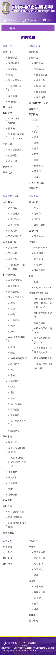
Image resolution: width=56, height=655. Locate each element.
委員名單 (38, 563)
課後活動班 (39, 270)
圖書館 (11, 128)
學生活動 (33, 196)
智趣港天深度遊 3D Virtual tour (16, 136)
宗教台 (37, 219)
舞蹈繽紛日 (39, 322)
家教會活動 (39, 558)
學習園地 (33, 114)
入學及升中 (8, 540)
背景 (12, 386)
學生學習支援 (9, 242)
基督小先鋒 (13, 225)
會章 (36, 603)
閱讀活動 (40, 86)
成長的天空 (13, 291)
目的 (12, 398)
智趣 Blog (39, 236)
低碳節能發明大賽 (43, 358)
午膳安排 (12, 483)
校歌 (10, 74)
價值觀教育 (8, 533)
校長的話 (7, 107)
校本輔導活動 (9, 274)
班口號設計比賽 (16, 511)
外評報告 (12, 155)
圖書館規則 (41, 91)
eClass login (32, 20)
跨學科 (37, 177)
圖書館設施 (41, 74)
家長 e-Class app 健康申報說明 (18, 461)
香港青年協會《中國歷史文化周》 (43, 350)
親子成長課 (13, 286)
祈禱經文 (14, 213)
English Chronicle (43, 287)
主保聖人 (14, 219)
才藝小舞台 (39, 225)
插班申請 (7, 558)
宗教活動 (12, 230)
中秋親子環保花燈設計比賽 (43, 365)
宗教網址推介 (15, 236)
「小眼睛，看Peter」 (15, 88)
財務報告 (38, 569)
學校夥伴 (33, 540)
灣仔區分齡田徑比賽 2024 (43, 340)
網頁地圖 (5, 647)
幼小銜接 (7, 546)
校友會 (32, 580)
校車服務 (12, 471)
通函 (36, 609)
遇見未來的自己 (16, 297)
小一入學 (7, 552)
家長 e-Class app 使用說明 (16, 450)
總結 (12, 331)
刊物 (31, 276)
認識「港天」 (9, 46)
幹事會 (37, 597)
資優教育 (33, 108)
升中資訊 (7, 563)
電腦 (36, 160)
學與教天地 (34, 46)
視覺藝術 (38, 165)
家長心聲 (12, 96)
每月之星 (40, 80)
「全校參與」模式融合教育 (17, 266)
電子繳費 (12, 494)
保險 (10, 489)
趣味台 (37, 213)
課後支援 (12, 259)
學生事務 (7, 436)
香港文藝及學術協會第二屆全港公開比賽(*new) (43, 302)
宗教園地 (7, 202)
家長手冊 (12, 442)
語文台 (37, 208)
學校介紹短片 (15, 80)
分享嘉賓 (14, 320)
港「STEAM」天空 (38, 103)
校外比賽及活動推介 (39, 293)
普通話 (37, 171)
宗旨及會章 (39, 552)
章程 (12, 375)
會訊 (36, 575)
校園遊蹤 (7, 113)
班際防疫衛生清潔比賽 (17, 525)
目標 (12, 308)
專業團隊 (12, 69)
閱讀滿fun (39, 69)
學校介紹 (7, 52)
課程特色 (33, 57)
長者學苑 (33, 620)
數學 (36, 137)
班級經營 (7, 506)
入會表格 (38, 586)
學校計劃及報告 (16, 149)
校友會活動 (39, 592)
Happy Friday (40, 247)
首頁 (49, 20)
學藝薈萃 (38, 264)
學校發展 (7, 144)
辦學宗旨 (12, 57)
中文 (36, 126)
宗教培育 (12, 208)
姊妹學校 (33, 615)
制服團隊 (38, 253)
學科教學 (33, 52)
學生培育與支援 (11, 196)
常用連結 (12, 20)
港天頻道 (33, 202)
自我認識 (14, 409)
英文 (36, 131)
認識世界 (14, 430)
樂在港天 (33, 242)
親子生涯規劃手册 (18, 423)
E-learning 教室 (36, 182)
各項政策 (12, 161)
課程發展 (38, 63)
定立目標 (14, 415)
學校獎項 (7, 172)
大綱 (12, 369)
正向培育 (7, 500)
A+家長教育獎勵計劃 (17, 339)
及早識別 (12, 247)
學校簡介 (12, 101)
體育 (36, 148)
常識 (36, 143)
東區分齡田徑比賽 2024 (43, 330)
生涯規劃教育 (15, 381)
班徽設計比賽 (15, 517)
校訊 (36, 281)
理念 (12, 303)
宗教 (36, 120)
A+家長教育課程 (18, 358)
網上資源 (40, 97)
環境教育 (33, 188)
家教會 (32, 546)
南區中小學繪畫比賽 (43, 315)
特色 (12, 314)
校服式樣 (12, 477)
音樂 (36, 154)
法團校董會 (13, 63)
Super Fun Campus (13, 120)
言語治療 (12, 253)
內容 (12, 325)
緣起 (12, 347)
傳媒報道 (7, 167)
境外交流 (38, 259)
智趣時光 (33, 230)
